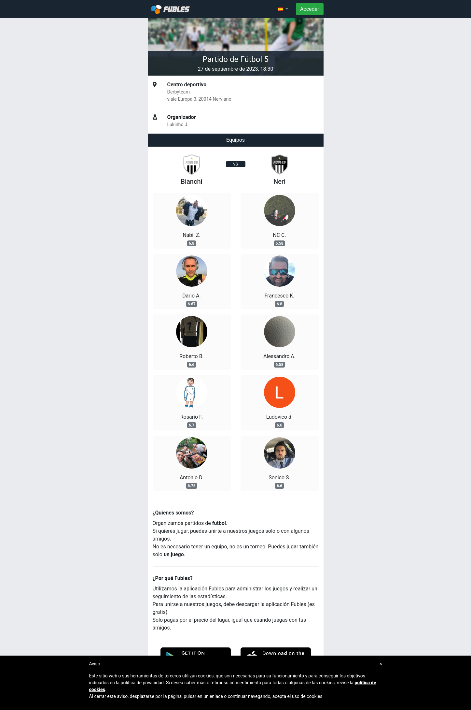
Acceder (309, 9)
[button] (283, 9)
